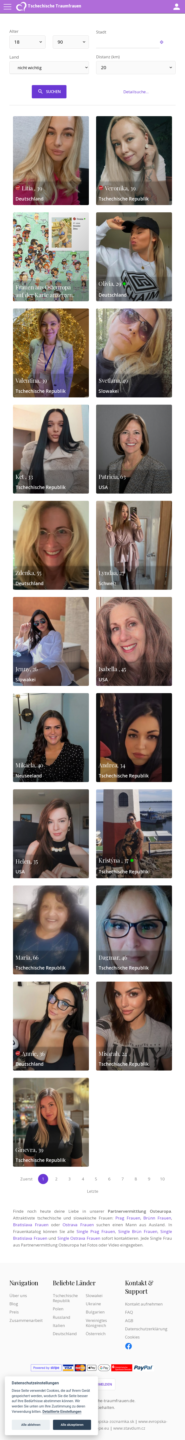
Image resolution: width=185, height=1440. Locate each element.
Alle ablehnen (30, 1425)
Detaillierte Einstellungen (61, 1412)
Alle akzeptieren (72, 1425)
